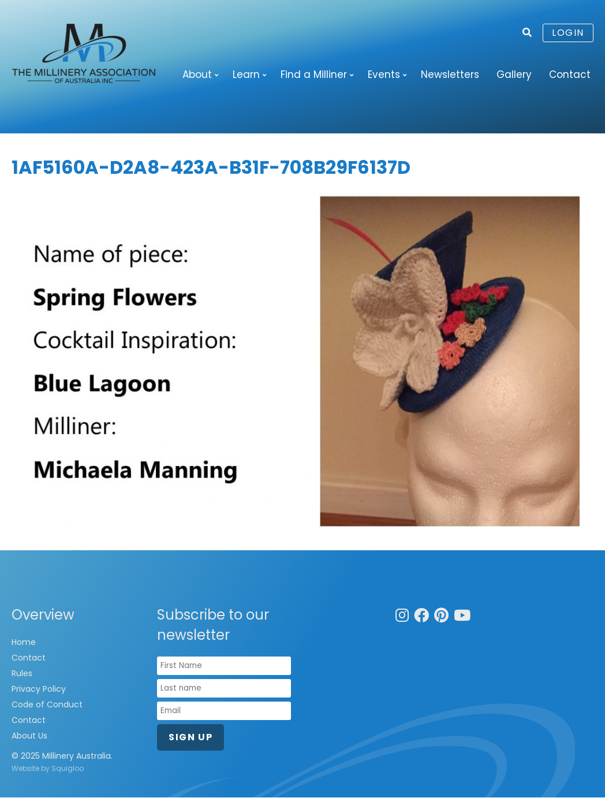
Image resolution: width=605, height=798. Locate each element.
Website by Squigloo (48, 769)
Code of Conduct (47, 705)
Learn (246, 74)
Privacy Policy (39, 689)
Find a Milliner (314, 74)
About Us (29, 736)
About (197, 74)
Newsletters (450, 74)
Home (24, 642)
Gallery (514, 74)
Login (568, 32)
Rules (22, 674)
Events (384, 74)
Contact (570, 74)
